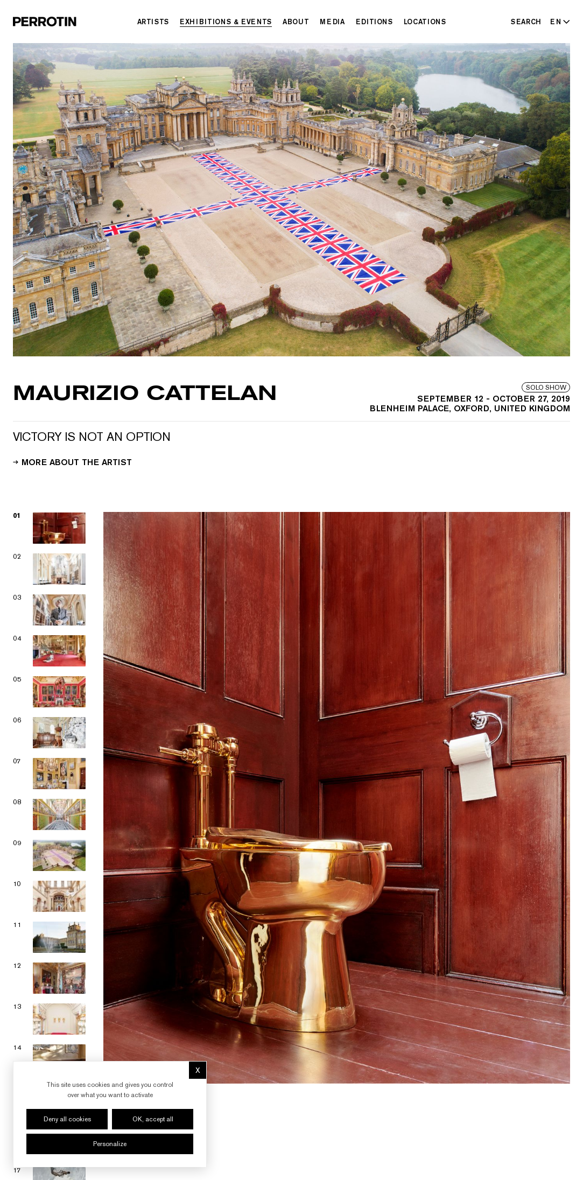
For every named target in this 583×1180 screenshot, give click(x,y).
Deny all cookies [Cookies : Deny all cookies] (67, 1119)
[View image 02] (49, 569)
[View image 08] (49, 814)
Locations (425, 21)
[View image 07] (49, 773)
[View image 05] (49, 692)
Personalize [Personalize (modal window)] (110, 1144)
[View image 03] (49, 610)
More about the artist (72, 461)
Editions (374, 21)
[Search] (526, 22)
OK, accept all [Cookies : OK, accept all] (152, 1119)
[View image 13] (49, 1019)
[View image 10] (49, 896)
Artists (153, 21)
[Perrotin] (44, 21)
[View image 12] (49, 978)
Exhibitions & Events (226, 21)
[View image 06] (49, 733)
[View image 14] (49, 1060)
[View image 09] (49, 855)
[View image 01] (49, 528)
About (296, 21)
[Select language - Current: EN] (558, 22)
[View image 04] (49, 651)
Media (332, 21)
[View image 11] (49, 937)
